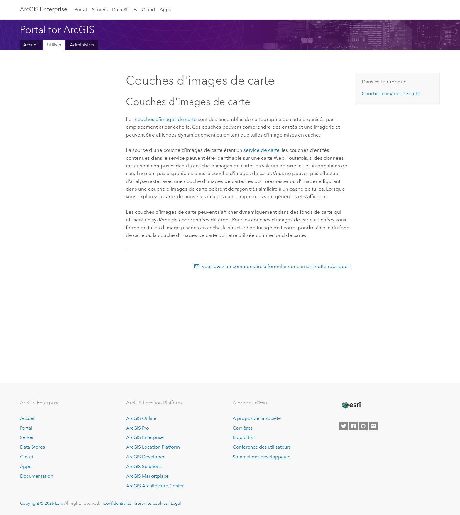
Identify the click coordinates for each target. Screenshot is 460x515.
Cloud (148, 9)
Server (27, 437)
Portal (81, 9)
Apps (165, 9)
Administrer (82, 45)
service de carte (261, 150)
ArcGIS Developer (145, 457)
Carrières (243, 428)
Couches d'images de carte (391, 93)
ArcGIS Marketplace (147, 476)
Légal (176, 503)
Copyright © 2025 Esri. (41, 503)
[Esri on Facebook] (353, 426)
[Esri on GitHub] (363, 426)
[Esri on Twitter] (343, 426)
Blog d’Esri (244, 437)
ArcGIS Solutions (144, 466)
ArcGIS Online (141, 418)
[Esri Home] (351, 405)
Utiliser (54, 45)
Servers (100, 9)
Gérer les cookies (151, 503)
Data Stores (124, 9)
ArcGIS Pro (137, 428)
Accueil (31, 45)
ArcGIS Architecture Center (155, 486)
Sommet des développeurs (261, 457)
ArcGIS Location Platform (153, 447)
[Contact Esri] (373, 426)
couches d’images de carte (166, 119)
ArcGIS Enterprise (43, 9)
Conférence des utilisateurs (262, 447)
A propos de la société (257, 418)
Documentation (36, 476)
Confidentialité (117, 503)
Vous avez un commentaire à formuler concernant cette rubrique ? (276, 266)
